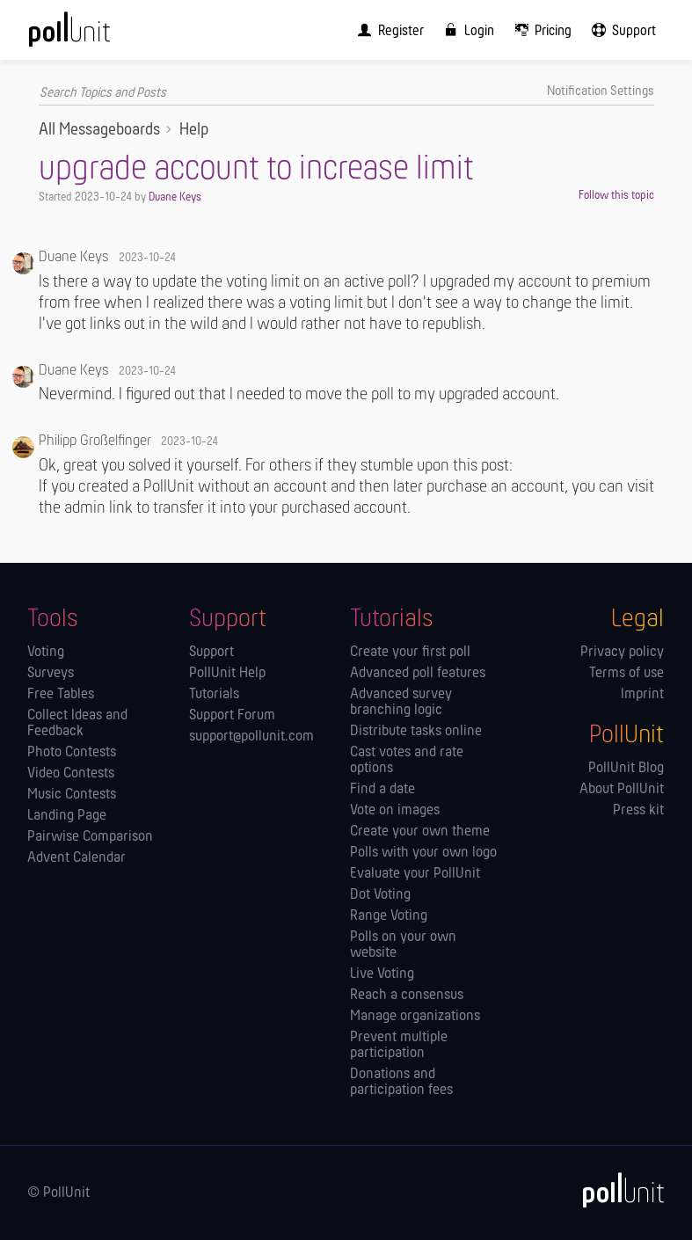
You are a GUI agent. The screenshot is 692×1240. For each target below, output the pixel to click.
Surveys (50, 674)
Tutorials (214, 695)
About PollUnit (621, 790)
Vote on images (395, 811)
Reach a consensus (406, 995)
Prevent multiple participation (399, 1045)
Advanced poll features (417, 674)
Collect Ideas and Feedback (77, 724)
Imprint (642, 695)
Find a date (382, 790)
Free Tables (60, 695)
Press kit (638, 811)
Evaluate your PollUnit (415, 874)
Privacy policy (622, 652)
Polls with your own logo (423, 853)
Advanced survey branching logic (401, 702)
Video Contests (70, 774)
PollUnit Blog (626, 769)
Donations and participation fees (401, 1082)
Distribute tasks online (416, 732)
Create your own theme (420, 832)
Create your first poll (410, 652)
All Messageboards (99, 130)
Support (211, 652)
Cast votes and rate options (406, 761)
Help (193, 130)
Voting (45, 652)
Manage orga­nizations (415, 1017)
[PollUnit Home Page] (93, 35)
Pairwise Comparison (90, 837)
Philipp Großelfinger (95, 441)
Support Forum (232, 716)
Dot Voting (380, 895)
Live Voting (382, 974)
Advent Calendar (76, 858)
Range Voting (388, 916)
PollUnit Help (227, 674)
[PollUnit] (615, 1190)
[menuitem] (387, 30)
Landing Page (66, 816)
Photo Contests (71, 753)
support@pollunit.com (251, 737)
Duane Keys (175, 197)
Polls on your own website (403, 945)
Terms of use (626, 674)
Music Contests (71, 795)
